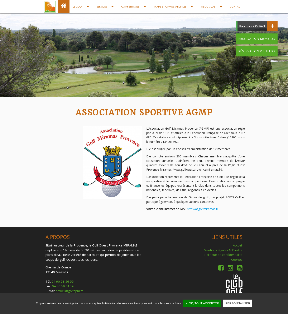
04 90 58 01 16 (63, 286)
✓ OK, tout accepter (202, 303)
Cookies (237, 259)
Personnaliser (237, 303)
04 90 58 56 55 (63, 281)
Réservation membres (256, 39)
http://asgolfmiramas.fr (202, 209)
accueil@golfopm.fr (69, 291)
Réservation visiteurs (256, 51)
